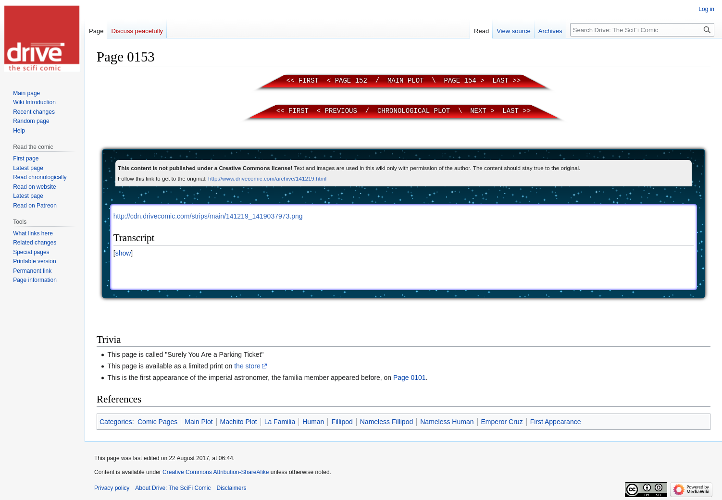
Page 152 (351, 81)
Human (313, 422)
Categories (116, 422)
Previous (341, 111)
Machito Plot (238, 422)
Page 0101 (409, 377)
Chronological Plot (413, 111)
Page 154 (460, 81)
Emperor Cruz (502, 422)
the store (247, 366)
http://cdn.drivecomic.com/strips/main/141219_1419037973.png (208, 216)
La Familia (280, 422)
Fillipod (341, 422)
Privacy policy (111, 488)
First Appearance (555, 422)
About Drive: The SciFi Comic (173, 488)
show (123, 253)
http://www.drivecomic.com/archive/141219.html (267, 178)
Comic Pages (157, 422)
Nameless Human (446, 422)
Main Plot (405, 81)
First (309, 81)
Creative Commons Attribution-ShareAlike (215, 472)
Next (478, 111)
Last (500, 81)
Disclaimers (232, 488)
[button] (123, 253)
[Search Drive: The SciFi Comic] (642, 30)
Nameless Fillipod (386, 422)
